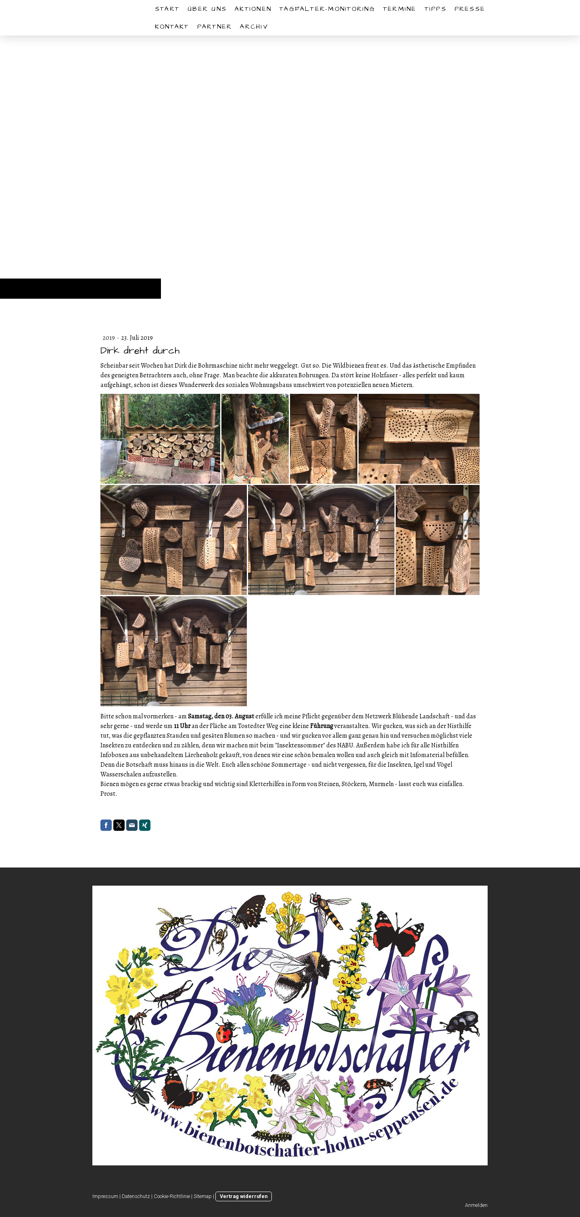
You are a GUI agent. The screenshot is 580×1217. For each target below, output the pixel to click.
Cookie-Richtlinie (172, 1196)
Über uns (207, 8)
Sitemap (203, 1196)
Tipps (435, 8)
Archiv (254, 26)
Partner (214, 26)
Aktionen (253, 8)
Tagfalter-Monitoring (327, 8)
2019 (109, 337)
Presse (470, 8)
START (167, 8)
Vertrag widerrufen (243, 1196)
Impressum (105, 1196)
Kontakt (172, 26)
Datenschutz (136, 1196)
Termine (400, 8)
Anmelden (476, 1205)
